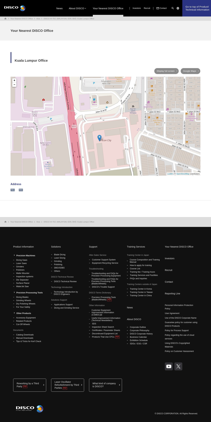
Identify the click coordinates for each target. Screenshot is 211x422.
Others (57, 271)
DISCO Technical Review (65, 281)
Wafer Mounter (22, 273)
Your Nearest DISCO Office (108, 8)
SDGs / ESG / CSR (138, 344)
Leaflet (170, 174)
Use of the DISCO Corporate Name (180, 318)
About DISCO (76, 8)
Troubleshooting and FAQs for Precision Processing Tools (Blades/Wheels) (104, 281)
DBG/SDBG (59, 268)
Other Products (23, 313)
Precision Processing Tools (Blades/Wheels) (104, 298)
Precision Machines (25, 255)
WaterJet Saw (22, 286)
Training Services (136, 246)
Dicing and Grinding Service (66, 308)
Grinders (20, 267)
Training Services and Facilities (144, 275)
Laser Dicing (59, 258)
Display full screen (166, 71)
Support (93, 246)
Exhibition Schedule (139, 340)
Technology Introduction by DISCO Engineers (66, 293)
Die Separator (22, 280)
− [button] (14, 85)
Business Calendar (138, 337)
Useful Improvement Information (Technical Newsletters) (106, 319)
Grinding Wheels (23, 300)
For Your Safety (23, 307)
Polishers (20, 270)
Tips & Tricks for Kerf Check (28, 341)
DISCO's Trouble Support (103, 287)
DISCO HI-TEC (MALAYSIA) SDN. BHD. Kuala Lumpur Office (69, 19)
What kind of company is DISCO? (104, 385)
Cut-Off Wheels (23, 324)
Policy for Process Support (177, 330)
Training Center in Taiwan (141, 292)
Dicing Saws (21, 260)
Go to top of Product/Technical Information (197, 8)
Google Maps (189, 71)
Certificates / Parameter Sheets (106, 330)
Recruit (147, 8)
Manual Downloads (24, 338)
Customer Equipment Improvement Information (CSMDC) (102, 312)
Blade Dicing (59, 254)
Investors (137, 8)
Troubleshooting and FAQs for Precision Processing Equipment (106, 274)
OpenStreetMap (182, 174)
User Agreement (172, 313)
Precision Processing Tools (29, 293)
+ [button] (14, 80)
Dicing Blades (22, 297)
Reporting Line (172, 293)
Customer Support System (104, 260)
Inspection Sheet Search (103, 327)
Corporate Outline (138, 327)
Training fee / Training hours (142, 272)
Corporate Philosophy (139, 330)
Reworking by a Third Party (28, 385)
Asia (38, 19)
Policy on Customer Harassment (179, 351)
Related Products (24, 321)
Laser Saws (21, 263)
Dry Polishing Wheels (25, 304)
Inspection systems (24, 276)
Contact (161, 8)
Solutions (56, 246)
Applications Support (63, 304)
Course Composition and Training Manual (145, 261)
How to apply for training (141, 265)
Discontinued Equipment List (105, 333)
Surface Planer (23, 283)
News (59, 8)
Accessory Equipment (26, 318)
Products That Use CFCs (103, 337)
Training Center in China (141, 295)
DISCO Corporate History (141, 334)
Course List (135, 268)
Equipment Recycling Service (105, 263)
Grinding (58, 261)
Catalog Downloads (25, 335)
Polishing (58, 264)
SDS (94, 324)
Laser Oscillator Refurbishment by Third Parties (67, 385)
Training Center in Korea (141, 289)
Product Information (23, 246)
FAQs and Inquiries (138, 278)
